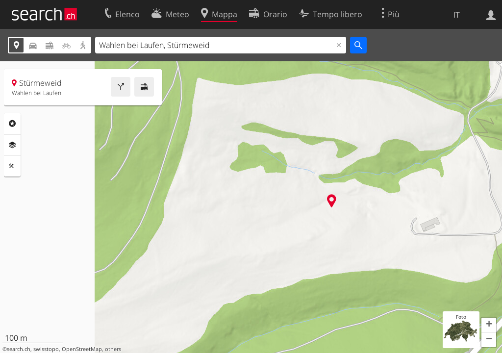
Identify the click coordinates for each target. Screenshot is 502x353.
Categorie (12, 123)
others (113, 349)
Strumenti (12, 166)
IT (456, 14)
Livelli (12, 145)
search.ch (18, 349)
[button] (488, 325)
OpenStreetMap (82, 349)
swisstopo (46, 349)
